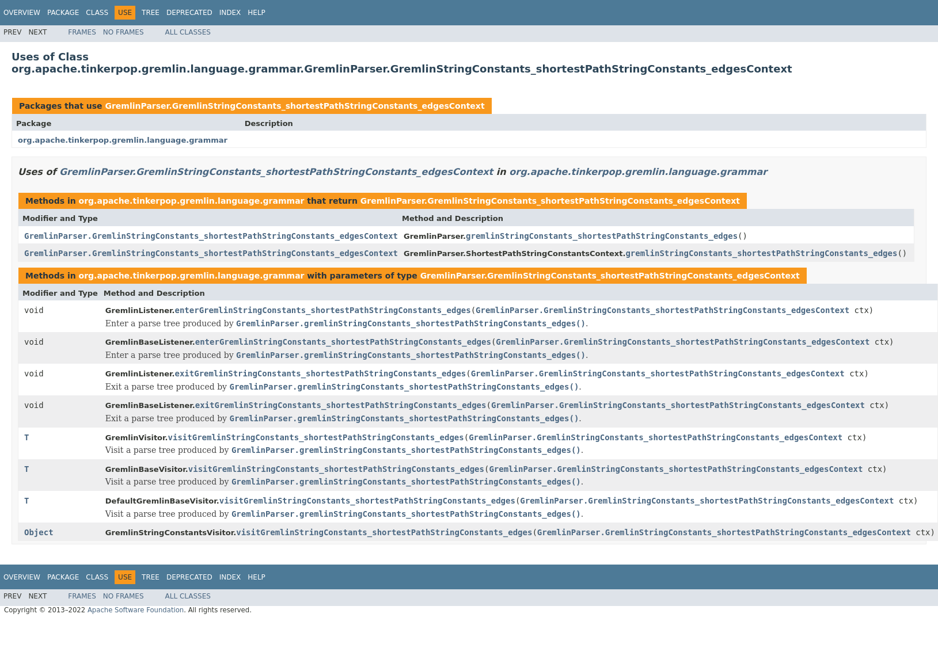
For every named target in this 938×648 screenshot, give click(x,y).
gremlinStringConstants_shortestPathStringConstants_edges (602, 236)
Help (256, 13)
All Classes (188, 32)
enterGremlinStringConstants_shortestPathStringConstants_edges (323, 310)
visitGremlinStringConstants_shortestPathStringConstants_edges (316, 437)
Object (39, 532)
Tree (151, 13)
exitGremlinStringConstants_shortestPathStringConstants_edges (320, 373)
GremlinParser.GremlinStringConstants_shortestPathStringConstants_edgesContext (294, 105)
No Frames (123, 32)
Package (63, 13)
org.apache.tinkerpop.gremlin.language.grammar (122, 140)
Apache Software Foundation (136, 610)
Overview (21, 13)
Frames (82, 32)
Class (97, 13)
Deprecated (189, 13)
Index (230, 13)
